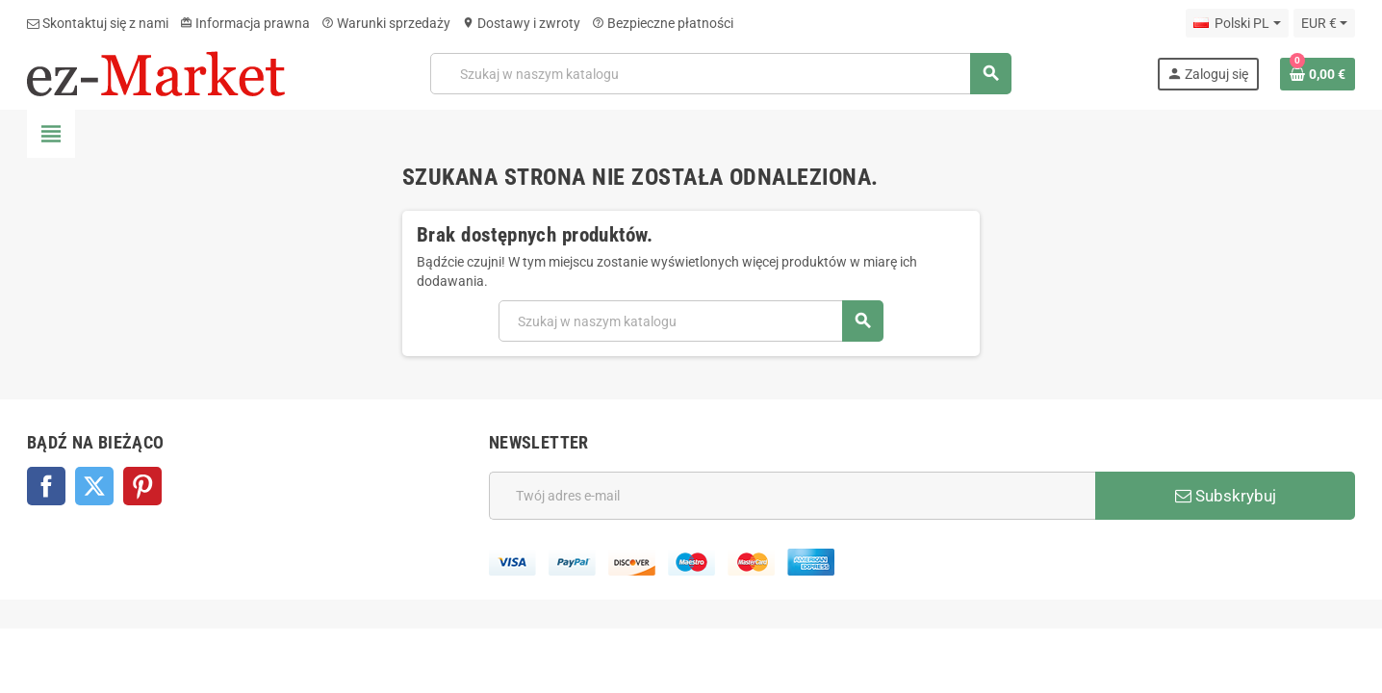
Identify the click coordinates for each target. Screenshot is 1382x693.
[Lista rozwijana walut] (1324, 23)
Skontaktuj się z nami (97, 23)
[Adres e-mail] (792, 496)
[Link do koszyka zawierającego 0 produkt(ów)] (1317, 74)
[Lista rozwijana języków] (1237, 23)
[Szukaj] (720, 73)
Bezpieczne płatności (662, 23)
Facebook (46, 486)
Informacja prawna (245, 23)
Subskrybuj (1225, 495)
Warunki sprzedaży (385, 23)
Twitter (94, 486)
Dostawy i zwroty (521, 23)
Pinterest (142, 486)
